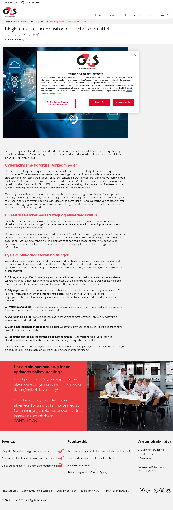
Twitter (29, 34)
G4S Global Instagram (161, 490)
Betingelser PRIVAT (91, 490)
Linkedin (24, 34)
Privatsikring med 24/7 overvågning (87, 472)
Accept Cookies (123, 102)
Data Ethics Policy (66, 490)
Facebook (20, 34)
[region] (87, 82)
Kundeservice (133, 15)
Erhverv (22, 21)
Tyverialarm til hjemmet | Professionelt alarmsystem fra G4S (101, 451)
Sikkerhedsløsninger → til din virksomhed (91, 458)
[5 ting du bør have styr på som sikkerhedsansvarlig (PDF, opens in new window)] (33, 465)
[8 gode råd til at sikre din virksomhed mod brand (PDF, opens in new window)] (33, 458)
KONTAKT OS (25, 421)
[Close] (134, 54)
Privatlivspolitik (10, 490)
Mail (33, 34)
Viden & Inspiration (36, 21)
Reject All (99, 102)
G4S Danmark (11, 21)
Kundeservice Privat (79, 465)
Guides (50, 21)
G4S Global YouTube (168, 490)
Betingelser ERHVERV (118, 490)
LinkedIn (148, 490)
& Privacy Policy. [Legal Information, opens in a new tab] (54, 93)
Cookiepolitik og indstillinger (37, 490)
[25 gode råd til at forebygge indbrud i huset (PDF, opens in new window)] (33, 451)
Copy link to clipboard (37, 34)
